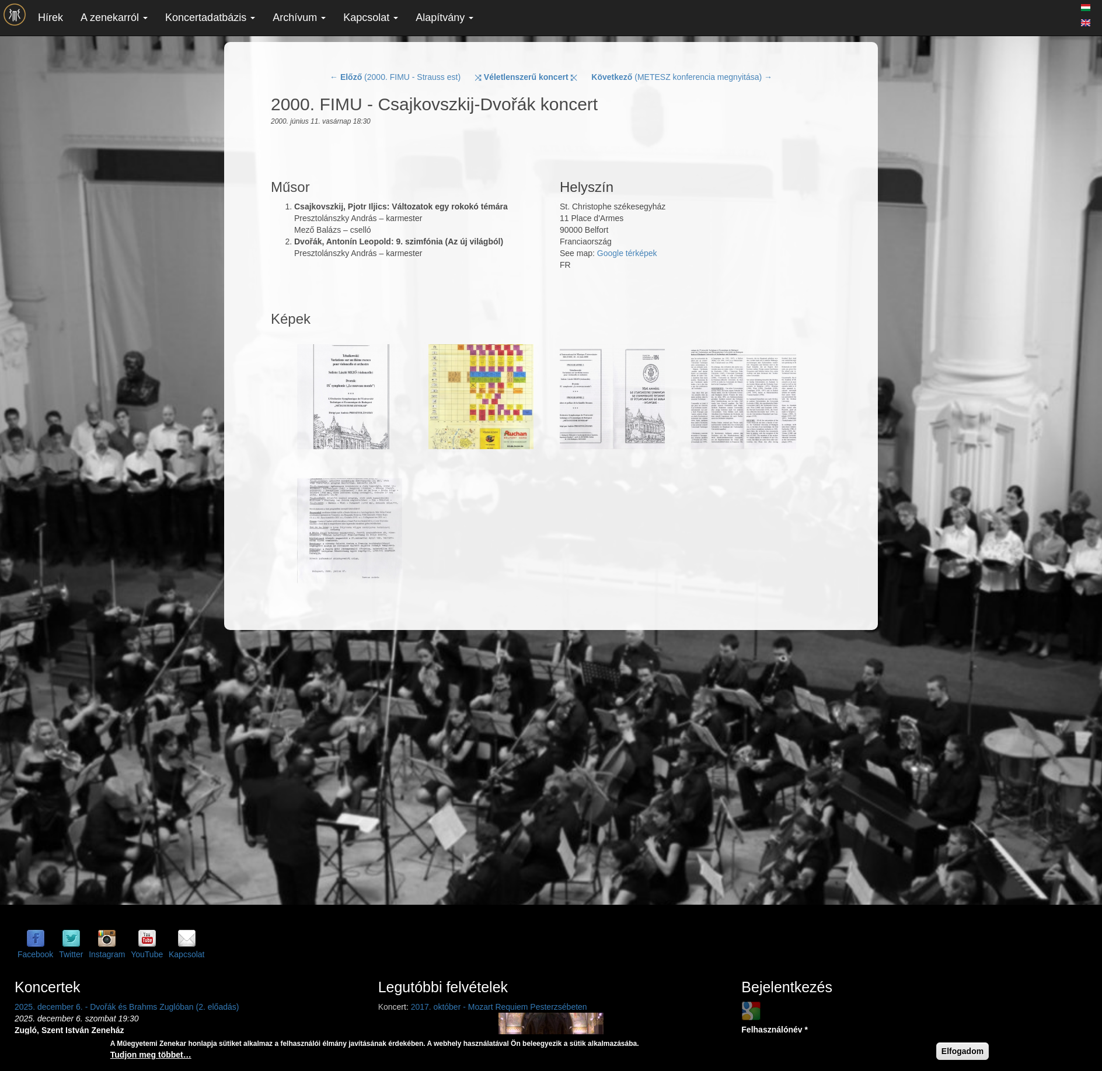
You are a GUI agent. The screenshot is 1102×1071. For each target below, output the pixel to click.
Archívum (299, 17)
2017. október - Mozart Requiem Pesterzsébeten (499, 1007)
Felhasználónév (774, 1029)
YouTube (147, 954)
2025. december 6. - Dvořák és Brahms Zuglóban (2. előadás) (127, 1007)
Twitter (71, 954)
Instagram (107, 954)
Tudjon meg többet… (150, 1054)
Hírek (50, 17)
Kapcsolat (370, 17)
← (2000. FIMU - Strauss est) (395, 77)
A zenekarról (114, 17)
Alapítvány (444, 17)
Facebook (35, 954)
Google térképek (627, 253)
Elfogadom (962, 1051)
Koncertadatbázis (210, 17)
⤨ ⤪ (526, 77)
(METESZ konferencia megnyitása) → (681, 77)
